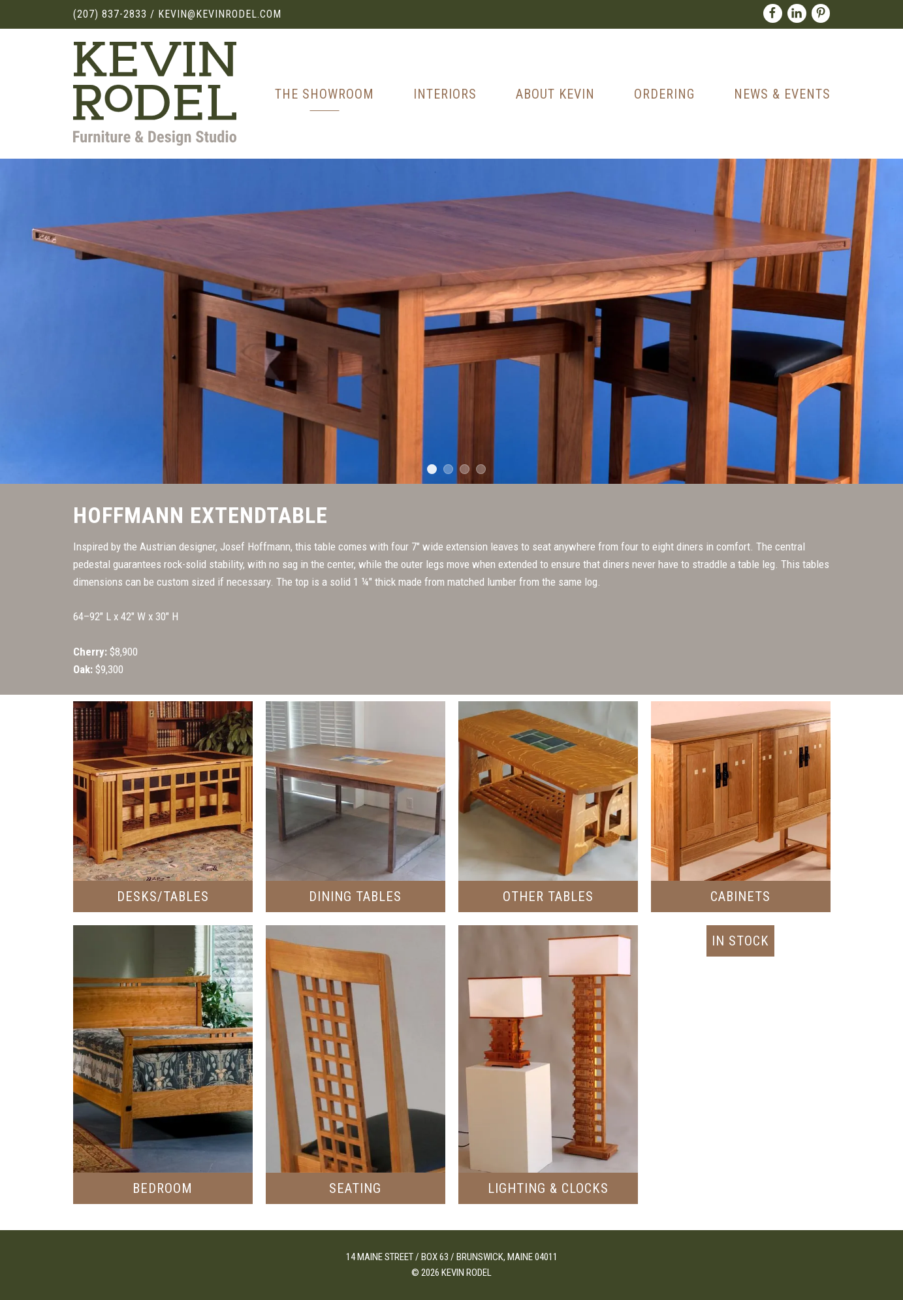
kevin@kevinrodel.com (219, 14)
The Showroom (324, 94)
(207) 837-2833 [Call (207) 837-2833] (110, 14)
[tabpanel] (451, 321)
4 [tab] (481, 469)
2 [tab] (448, 469)
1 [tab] (432, 469)
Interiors (445, 94)
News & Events (782, 94)
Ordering (664, 94)
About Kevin (555, 94)
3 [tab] (464, 469)
